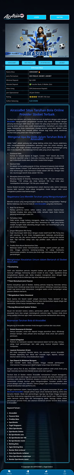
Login (64, 472)
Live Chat (9, 472)
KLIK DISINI (33, 101)
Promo (46, 472)
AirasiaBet (11, 121)
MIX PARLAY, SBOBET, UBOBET (40, 76)
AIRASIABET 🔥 (34, 72)
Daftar (27, 472)
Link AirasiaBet (40, 204)
